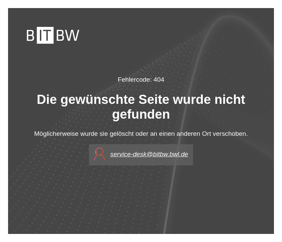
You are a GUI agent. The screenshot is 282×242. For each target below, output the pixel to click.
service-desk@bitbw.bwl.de (149, 154)
